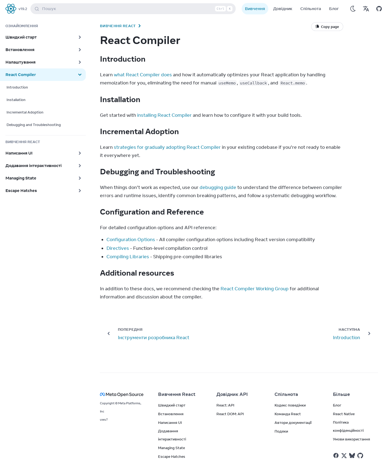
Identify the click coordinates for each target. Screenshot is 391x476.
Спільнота (310, 8)
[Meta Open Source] (122, 394)
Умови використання (351, 439)
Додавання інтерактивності (172, 435)
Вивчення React (118, 26)
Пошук (134, 8)
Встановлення (171, 414)
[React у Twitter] (344, 456)
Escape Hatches (171, 456)
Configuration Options (130, 239)
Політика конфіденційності (348, 426)
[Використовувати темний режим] (353, 8)
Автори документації (293, 422)
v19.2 (22, 9)
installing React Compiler (164, 115)
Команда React (288, 414)
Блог (334, 8)
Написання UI (170, 422)
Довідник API (232, 394)
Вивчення (255, 8)
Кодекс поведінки (290, 405)
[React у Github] (360, 455)
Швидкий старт (171, 405)
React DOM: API (230, 414)
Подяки (281, 431)
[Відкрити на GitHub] (379, 8)
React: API (225, 405)
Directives (117, 248)
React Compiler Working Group (254, 289)
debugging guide (218, 187)
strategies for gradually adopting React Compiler (167, 147)
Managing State (171, 448)
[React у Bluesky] (352, 455)
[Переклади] (366, 8)
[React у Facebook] (336, 455)
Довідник (282, 8)
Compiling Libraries (127, 257)
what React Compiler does (143, 75)
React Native (344, 414)
